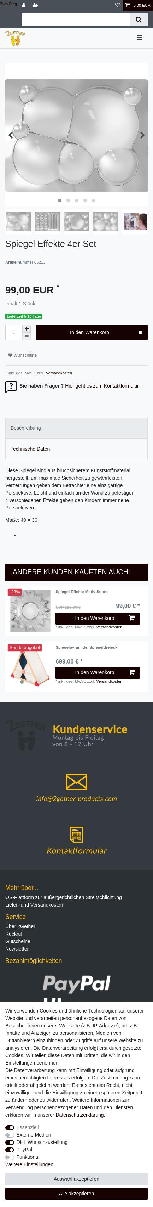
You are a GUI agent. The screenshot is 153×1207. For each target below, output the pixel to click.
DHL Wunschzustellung (42, 1142)
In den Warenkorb (106, 332)
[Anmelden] (24, 5)
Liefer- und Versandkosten (34, 905)
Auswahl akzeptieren (76, 1179)
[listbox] (30, 611)
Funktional (28, 1157)
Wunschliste (22, 355)
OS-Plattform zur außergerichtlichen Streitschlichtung (63, 897)
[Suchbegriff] (76, 19)
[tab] (76, 428)
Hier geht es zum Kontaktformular (102, 386)
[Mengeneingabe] (13, 332)
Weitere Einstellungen (29, 1164)
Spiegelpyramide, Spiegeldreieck (86, 647)
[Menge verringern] (26, 336)
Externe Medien (34, 1135)
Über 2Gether (20, 926)
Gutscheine (17, 941)
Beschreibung (26, 428)
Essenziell (28, 1127)
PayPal (24, 1149)
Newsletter (17, 949)
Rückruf (13, 934)
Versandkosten (58, 373)
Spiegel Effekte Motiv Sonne (81, 592)
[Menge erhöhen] (26, 329)
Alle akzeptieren (76, 1193)
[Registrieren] (36, 5)
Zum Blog (8, 4)
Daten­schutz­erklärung (79, 1115)
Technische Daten (30, 449)
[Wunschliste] (118, 5)
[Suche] (139, 19)
